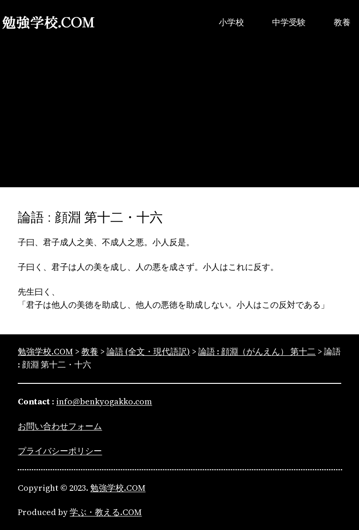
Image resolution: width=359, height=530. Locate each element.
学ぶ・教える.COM (106, 512)
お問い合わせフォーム (60, 426)
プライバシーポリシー (60, 451)
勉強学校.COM (117, 488)
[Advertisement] (179, 122)
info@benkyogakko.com (104, 401)
